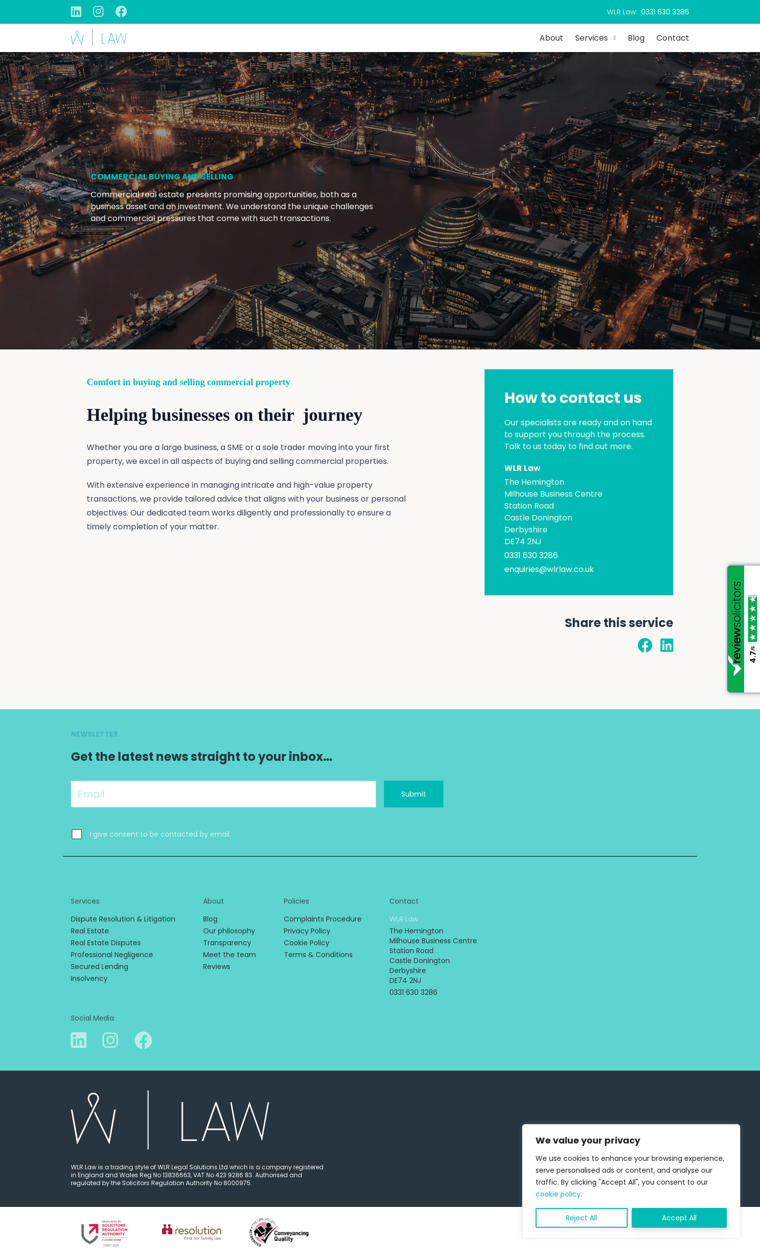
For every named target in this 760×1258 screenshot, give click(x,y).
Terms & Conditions (318, 955)
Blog (636, 38)
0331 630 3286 (665, 12)
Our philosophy (229, 931)
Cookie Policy (306, 943)
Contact (672, 38)
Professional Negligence (112, 955)
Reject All (581, 1218)
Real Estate (90, 931)
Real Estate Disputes (106, 943)
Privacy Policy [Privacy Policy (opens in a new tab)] (307, 931)
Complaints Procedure (323, 919)
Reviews (216, 967)
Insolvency (89, 978)
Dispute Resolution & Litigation (123, 919)
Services (591, 38)
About (551, 38)
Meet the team (229, 955)
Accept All (679, 1218)
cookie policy (558, 1194)
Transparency (227, 943)
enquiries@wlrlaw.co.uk (549, 569)
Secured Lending (99, 967)
